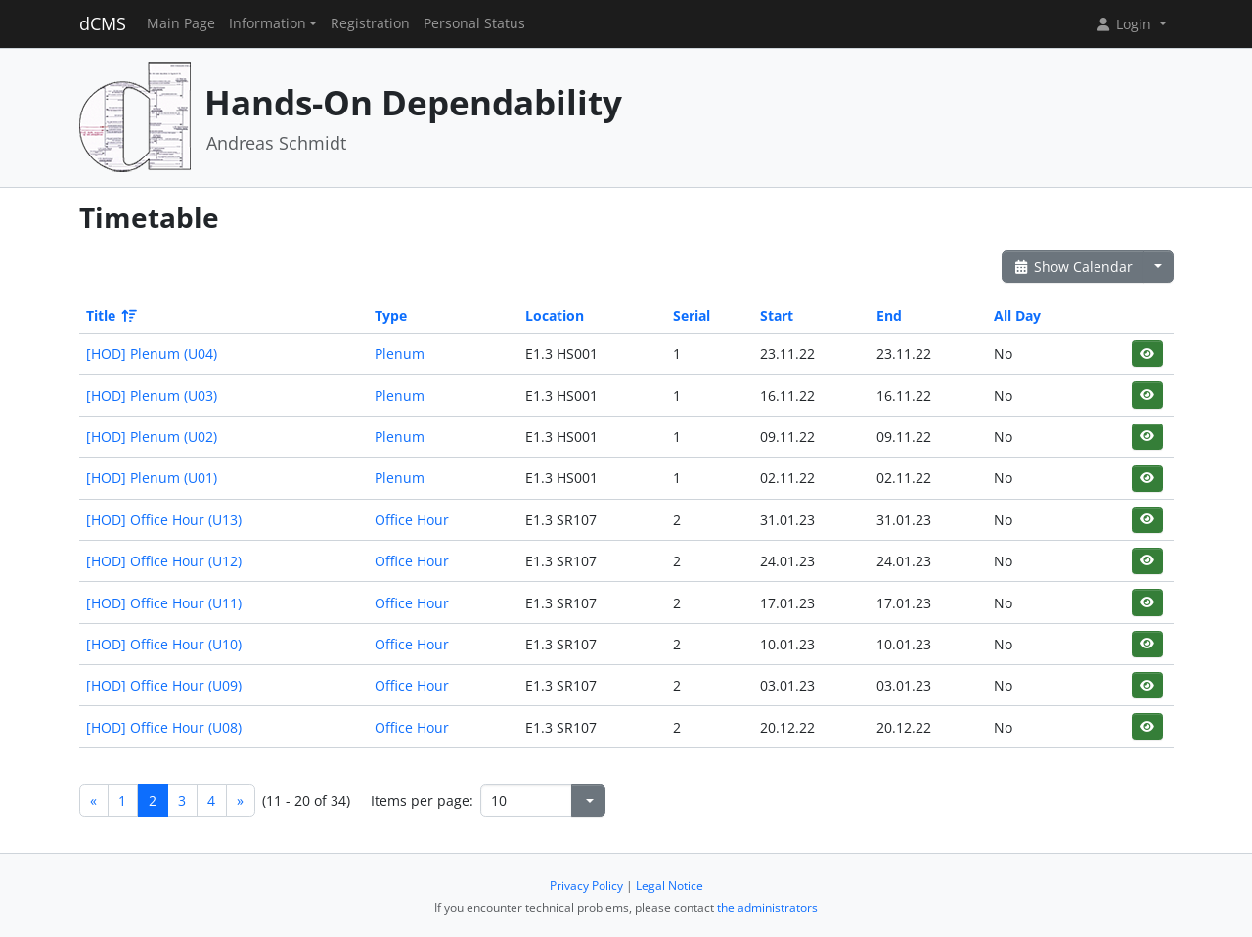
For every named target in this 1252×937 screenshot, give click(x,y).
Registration (370, 23)
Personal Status (474, 23)
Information (267, 23)
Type (391, 315)
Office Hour (412, 520)
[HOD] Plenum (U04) (151, 353)
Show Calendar (1073, 266)
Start (776, 315)
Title (110, 315)
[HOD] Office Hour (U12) (164, 561)
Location (554, 315)
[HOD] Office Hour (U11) (164, 603)
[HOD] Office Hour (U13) (164, 520)
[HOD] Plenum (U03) (151, 395)
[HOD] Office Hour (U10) (164, 644)
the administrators (767, 907)
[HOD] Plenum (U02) (151, 436)
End (889, 315)
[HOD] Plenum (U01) (151, 477)
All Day (1017, 315)
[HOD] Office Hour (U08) (164, 727)
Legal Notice (669, 885)
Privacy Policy (586, 885)
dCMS (102, 23)
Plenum (400, 353)
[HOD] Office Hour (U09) (164, 685)
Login (1125, 24)
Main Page (181, 23)
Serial (691, 315)
